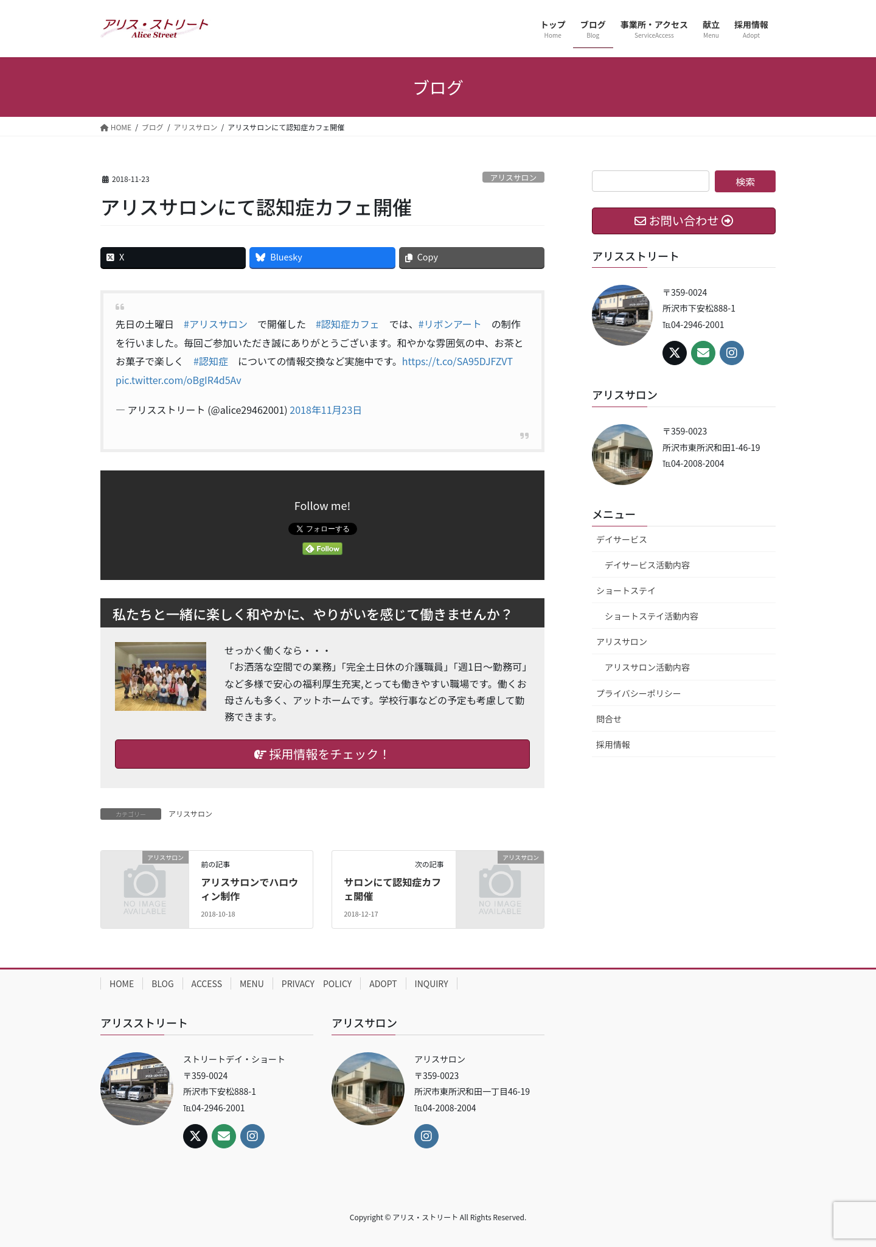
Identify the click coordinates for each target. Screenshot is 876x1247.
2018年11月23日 (326, 409)
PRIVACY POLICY (317, 983)
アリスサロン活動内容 (647, 667)
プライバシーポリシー (638, 693)
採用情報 (613, 744)
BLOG (162, 983)
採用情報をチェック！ (322, 754)
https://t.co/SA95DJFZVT (457, 361)
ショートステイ (626, 590)
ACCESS (207, 983)
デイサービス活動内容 (647, 565)
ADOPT (383, 983)
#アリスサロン (216, 323)
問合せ (609, 719)
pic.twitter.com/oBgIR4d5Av (179, 379)
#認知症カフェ (348, 323)
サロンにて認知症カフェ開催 (392, 889)
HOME (121, 983)
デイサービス (621, 539)
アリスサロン (513, 177)
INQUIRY (431, 983)
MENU (252, 983)
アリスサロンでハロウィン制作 (249, 889)
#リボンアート (450, 323)
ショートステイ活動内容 (651, 616)
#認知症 (210, 361)
